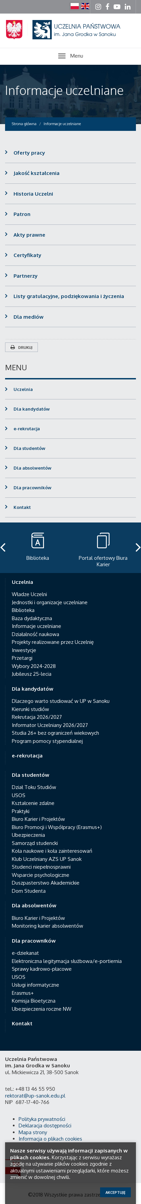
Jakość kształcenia (37, 173)
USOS (18, 795)
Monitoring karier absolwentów (47, 926)
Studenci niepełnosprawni (41, 867)
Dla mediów (29, 317)
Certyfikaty (27, 255)
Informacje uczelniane (64, 90)
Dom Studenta (29, 891)
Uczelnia (23, 389)
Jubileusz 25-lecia (31, 674)
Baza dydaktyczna (32, 618)
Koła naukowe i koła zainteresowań (52, 851)
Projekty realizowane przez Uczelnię (53, 642)
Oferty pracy (29, 153)
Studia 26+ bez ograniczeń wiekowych (55, 733)
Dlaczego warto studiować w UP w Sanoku (61, 701)
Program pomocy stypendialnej (47, 741)
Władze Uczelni (29, 594)
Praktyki (20, 811)
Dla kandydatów (32, 409)
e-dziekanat (25, 953)
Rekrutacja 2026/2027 (37, 717)
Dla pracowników (32, 487)
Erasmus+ (23, 993)
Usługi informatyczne (35, 985)
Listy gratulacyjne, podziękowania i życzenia (69, 296)
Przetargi (22, 658)
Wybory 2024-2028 (34, 666)
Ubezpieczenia (28, 835)
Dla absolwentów (32, 468)
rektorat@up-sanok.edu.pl (35, 1095)
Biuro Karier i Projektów (38, 819)
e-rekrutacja (27, 428)
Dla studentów (29, 448)
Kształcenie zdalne (33, 803)
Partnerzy (26, 276)
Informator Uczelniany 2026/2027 (50, 725)
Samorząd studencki (35, 843)
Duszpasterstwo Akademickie (45, 883)
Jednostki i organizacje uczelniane (50, 602)
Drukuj (21, 347)
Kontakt (22, 507)
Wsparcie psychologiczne (40, 875)
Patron (22, 214)
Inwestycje (24, 650)
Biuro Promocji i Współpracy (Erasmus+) (57, 827)
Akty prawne (29, 235)
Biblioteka (23, 610)
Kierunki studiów (30, 709)
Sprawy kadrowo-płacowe (42, 969)
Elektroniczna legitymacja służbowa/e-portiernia (67, 961)
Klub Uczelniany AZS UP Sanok (46, 859)
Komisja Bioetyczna (33, 1001)
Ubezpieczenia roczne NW (41, 1009)
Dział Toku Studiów (34, 787)
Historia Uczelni (33, 194)
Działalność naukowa (35, 634)
